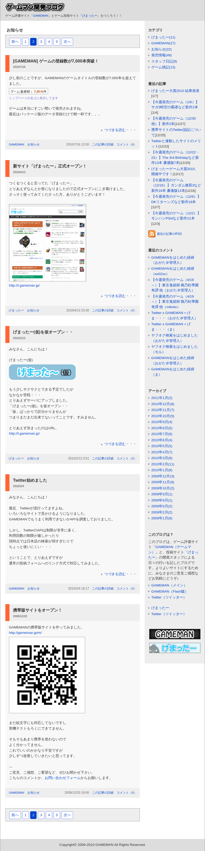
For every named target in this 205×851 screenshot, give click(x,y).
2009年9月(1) (162, 494)
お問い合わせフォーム (63, 778)
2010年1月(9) (162, 470)
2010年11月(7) (162, 410)
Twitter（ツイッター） (169, 597)
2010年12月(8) (162, 404)
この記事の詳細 (102, 144)
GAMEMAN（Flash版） (170, 591)
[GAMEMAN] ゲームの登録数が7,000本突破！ (56, 61)
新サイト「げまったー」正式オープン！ (50, 166)
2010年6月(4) (162, 440)
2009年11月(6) (162, 482)
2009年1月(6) (162, 518)
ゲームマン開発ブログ (35, 7)
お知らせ (33, 144)
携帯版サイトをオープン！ (37, 610)
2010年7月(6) (162, 434)
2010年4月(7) (162, 452)
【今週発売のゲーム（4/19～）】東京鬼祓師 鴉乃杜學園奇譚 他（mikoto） (175, 302)
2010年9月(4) (162, 422)
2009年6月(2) (162, 506)
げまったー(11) (163, 37)
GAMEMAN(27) (163, 43)
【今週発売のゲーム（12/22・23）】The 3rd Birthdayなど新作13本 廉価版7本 (175, 157)
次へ (67, 42)
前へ (15, 42)
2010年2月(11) (162, 464)
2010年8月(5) (162, 428)
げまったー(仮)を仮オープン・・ (43, 332)
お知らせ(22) (161, 49)
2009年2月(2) (162, 512)
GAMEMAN (40, 15)
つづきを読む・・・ (120, 130)
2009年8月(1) (162, 500)
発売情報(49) (161, 55)
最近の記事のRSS (165, 234)
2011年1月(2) (162, 398)
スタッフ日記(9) (164, 61)
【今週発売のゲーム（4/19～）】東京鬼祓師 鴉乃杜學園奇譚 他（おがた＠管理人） (175, 285)
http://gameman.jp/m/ (25, 633)
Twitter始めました (30, 480)
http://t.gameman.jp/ (24, 285)
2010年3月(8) (162, 458)
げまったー (89, 15)
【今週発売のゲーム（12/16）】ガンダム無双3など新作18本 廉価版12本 (176, 185)
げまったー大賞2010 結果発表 (175, 91)
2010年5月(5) (162, 446)
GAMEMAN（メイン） (169, 585)
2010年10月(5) (162, 416)
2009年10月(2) (162, 488)
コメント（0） (127, 144)
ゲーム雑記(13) (163, 67)
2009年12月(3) (162, 476)
